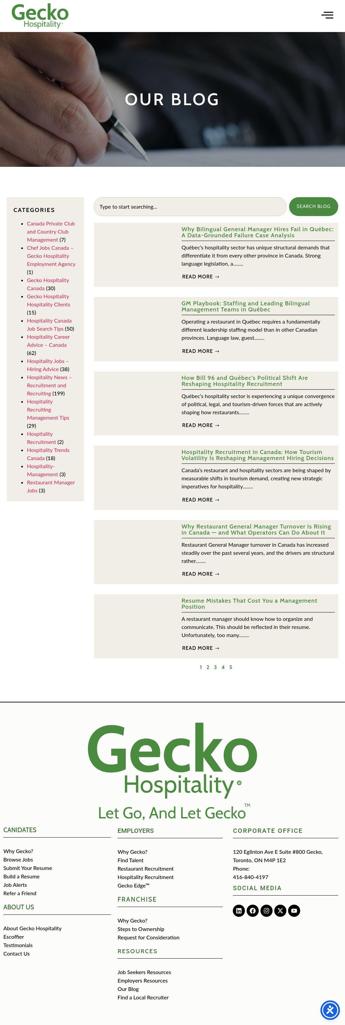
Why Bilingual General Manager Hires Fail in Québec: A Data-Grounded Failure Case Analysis (258, 232)
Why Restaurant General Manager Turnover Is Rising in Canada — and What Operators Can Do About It (256, 529)
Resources (138, 951)
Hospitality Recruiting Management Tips (48, 409)
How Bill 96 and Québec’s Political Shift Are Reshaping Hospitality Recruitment (245, 381)
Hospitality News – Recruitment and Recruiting (49, 385)
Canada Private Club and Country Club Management (51, 231)
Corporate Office (268, 831)
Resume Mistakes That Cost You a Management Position (249, 603)
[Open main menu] (327, 15)
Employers (136, 831)
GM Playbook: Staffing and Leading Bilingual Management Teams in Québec (246, 306)
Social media (257, 888)
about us (18, 907)
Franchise (137, 899)
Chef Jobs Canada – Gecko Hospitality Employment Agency (51, 255)
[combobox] (189, 206)
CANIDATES (19, 830)
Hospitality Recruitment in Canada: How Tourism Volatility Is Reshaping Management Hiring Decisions (258, 455)
